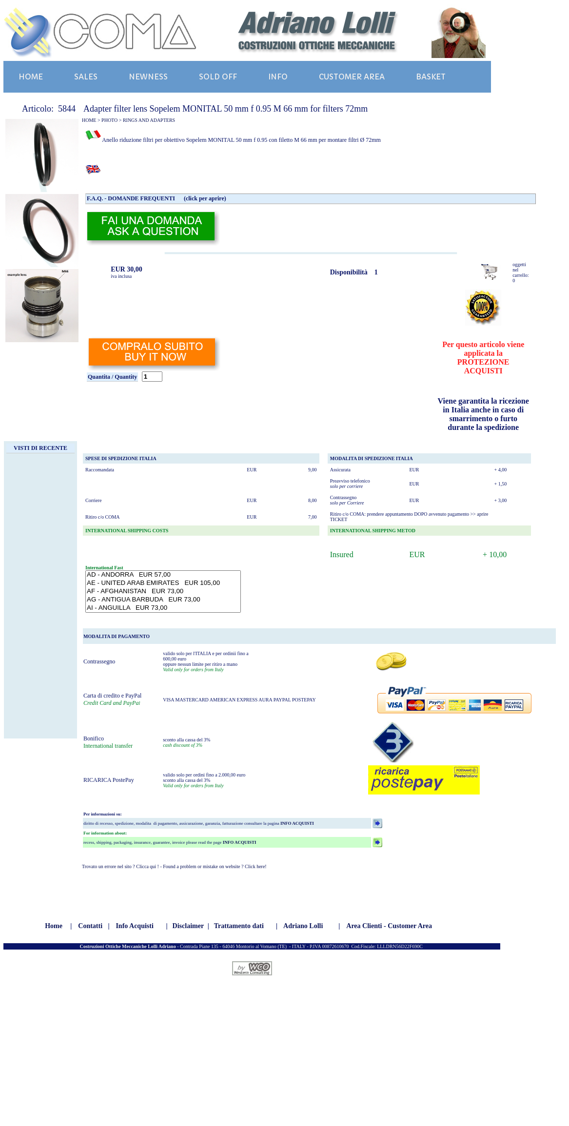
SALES (86, 76)
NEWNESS (148, 76)
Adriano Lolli (303, 926)
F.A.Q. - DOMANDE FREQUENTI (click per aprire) (156, 198)
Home (53, 926)
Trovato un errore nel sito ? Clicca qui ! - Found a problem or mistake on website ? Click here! (174, 866)
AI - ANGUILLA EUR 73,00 (163, 608)
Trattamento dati (239, 926)
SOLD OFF (218, 76)
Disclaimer (188, 926)
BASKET (431, 76)
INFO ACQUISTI (296, 823)
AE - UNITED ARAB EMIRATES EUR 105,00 (163, 583)
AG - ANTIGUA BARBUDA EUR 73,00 (163, 600)
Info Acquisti (134, 926)
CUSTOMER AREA (352, 76)
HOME (31, 76)
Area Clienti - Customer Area (389, 926)
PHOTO (109, 120)
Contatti (90, 926)
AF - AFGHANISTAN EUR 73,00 (163, 591)
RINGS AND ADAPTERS (149, 120)
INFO (278, 76)
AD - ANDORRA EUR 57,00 (163, 575)
